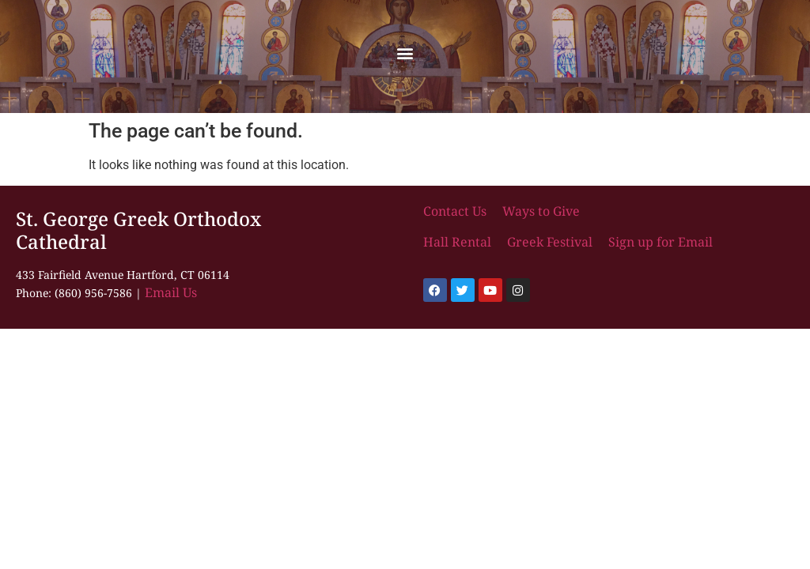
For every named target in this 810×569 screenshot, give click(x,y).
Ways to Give (541, 211)
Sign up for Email (659, 242)
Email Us (171, 292)
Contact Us (456, 211)
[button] (405, 53)
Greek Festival (549, 242)
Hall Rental (458, 242)
